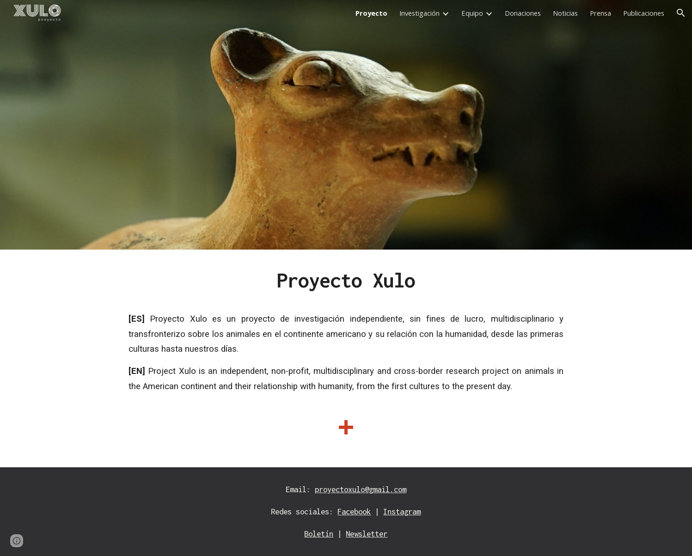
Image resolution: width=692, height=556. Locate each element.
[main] (346, 358)
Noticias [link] (565, 13)
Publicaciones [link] (643, 13)
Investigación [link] (419, 13)
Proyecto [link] (371, 13)
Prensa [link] (600, 13)
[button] (681, 13)
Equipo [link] (472, 13)
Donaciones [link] (523, 13)
